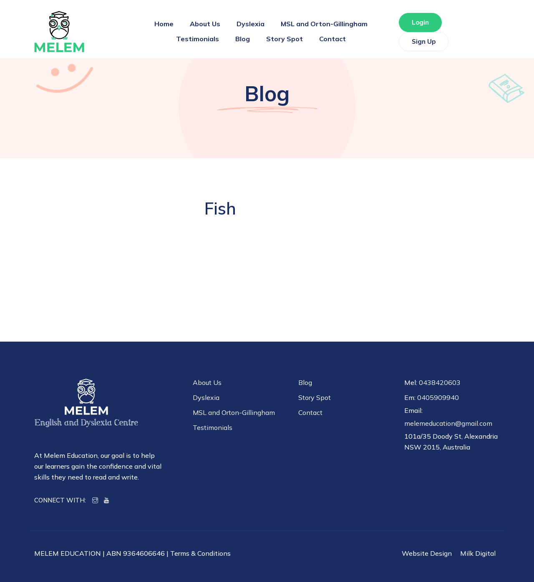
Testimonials (197, 39)
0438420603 (440, 382)
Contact (332, 39)
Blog (242, 39)
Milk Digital (478, 553)
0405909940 (438, 397)
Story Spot (284, 39)
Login (420, 22)
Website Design (427, 553)
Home (164, 24)
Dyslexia (250, 24)
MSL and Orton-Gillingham (324, 24)
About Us (205, 24)
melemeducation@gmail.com (448, 423)
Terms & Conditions (200, 553)
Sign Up (424, 41)
